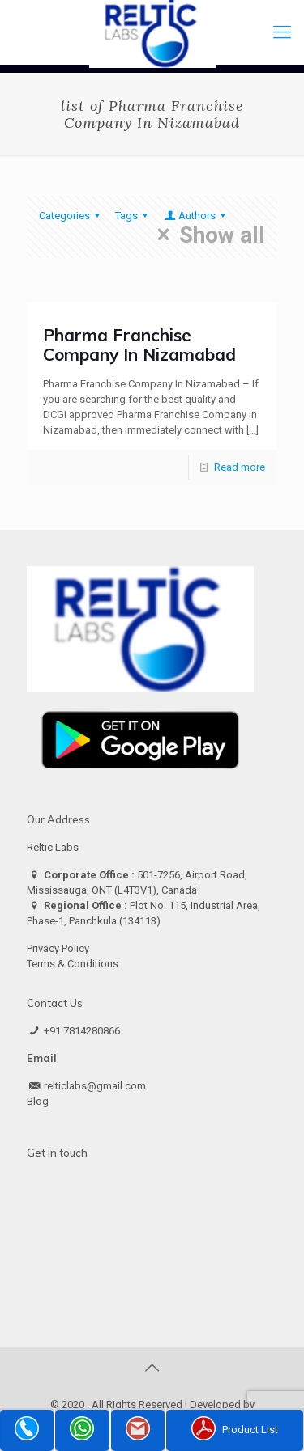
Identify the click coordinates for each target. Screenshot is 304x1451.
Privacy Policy (58, 948)
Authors (196, 215)
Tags (133, 215)
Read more (239, 467)
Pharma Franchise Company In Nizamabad (139, 344)
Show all (206, 234)
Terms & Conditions (72, 964)
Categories (72, 215)
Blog (38, 1101)
